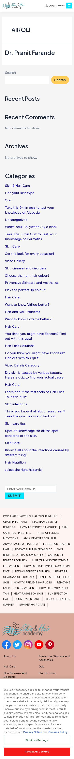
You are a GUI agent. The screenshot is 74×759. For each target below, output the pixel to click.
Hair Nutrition (15, 463)
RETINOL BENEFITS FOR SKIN (32, 571)
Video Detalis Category (22, 366)
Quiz (8, 201)
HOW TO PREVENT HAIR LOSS (33, 582)
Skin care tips (15, 424)
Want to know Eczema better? (28, 320)
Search (10, 73)
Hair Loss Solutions (19, 346)
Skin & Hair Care (17, 186)
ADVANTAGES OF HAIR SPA (20, 544)
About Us (10, 656)
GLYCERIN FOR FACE (15, 522)
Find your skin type (19, 193)
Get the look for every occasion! (29, 254)
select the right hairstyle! (23, 470)
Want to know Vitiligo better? (27, 305)
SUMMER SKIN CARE (27, 599)
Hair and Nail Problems (22, 312)
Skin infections (16, 405)
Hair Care (12, 298)
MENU (61, 5)
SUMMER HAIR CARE (32, 605)
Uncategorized (16, 220)
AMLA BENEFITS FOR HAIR (39, 538)
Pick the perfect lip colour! (25, 291)
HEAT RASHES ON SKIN (28, 593)
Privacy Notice (32, 732)
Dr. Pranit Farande (30, 53)
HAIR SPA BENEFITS (44, 516)
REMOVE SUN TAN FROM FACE (33, 549)
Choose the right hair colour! (27, 276)
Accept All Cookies (37, 751)
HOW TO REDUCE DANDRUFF (38, 527)
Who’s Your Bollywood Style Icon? (31, 227)
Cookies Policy (58, 732)
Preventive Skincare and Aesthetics (32, 283)
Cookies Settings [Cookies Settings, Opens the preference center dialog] (37, 740)
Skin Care (12, 247)
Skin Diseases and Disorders (15, 675)
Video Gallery (15, 261)
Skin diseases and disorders (25, 269)
